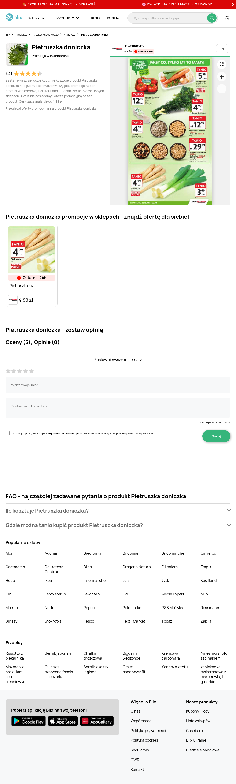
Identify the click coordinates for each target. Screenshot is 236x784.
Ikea (48, 580)
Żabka (206, 621)
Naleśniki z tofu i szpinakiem (215, 656)
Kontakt (114, 18)
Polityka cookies (144, 740)
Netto (50, 607)
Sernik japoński (58, 653)
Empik (206, 566)
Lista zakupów (198, 720)
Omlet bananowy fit (134, 669)
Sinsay (11, 621)
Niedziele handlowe (202, 750)
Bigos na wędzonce (131, 656)
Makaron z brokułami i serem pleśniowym (16, 674)
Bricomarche (173, 553)
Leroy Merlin (55, 594)
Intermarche (95, 580)
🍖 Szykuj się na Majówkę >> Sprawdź (59, 4)
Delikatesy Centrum (54, 569)
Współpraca (141, 720)
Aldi (9, 553)
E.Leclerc (170, 566)
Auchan (52, 553)
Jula (126, 580)
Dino (88, 566)
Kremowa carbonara (171, 656)
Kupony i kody (197, 711)
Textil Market (134, 621)
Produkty (21, 35)
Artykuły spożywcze (46, 35)
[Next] (232, 4)
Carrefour (209, 553)
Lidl (126, 594)
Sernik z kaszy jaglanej (96, 669)
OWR (135, 759)
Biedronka (92, 553)
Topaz (167, 621)
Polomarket (133, 607)
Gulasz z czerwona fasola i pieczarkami (59, 671)
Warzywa (70, 35)
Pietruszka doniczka (94, 35)
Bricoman (131, 553)
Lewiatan (92, 594)
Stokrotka (53, 621)
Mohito (12, 607)
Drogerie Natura (137, 566)
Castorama (15, 566)
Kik (8, 594)
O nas (135, 711)
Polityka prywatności (148, 730)
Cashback (194, 730)
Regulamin (140, 750)
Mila (204, 594)
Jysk (165, 580)
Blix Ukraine (196, 740)
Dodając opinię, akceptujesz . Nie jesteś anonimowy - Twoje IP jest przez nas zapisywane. (83, 433)
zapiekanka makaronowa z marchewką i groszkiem (213, 674)
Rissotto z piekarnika (15, 656)
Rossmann (210, 607)
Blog (95, 18)
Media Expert (173, 594)
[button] (118, 511)
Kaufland (209, 580)
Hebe (10, 580)
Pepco (89, 607)
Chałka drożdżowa (93, 656)
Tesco (89, 621)
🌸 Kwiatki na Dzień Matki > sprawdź (177, 4)
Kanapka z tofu (175, 666)
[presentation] (41, 457)
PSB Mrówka (172, 607)
